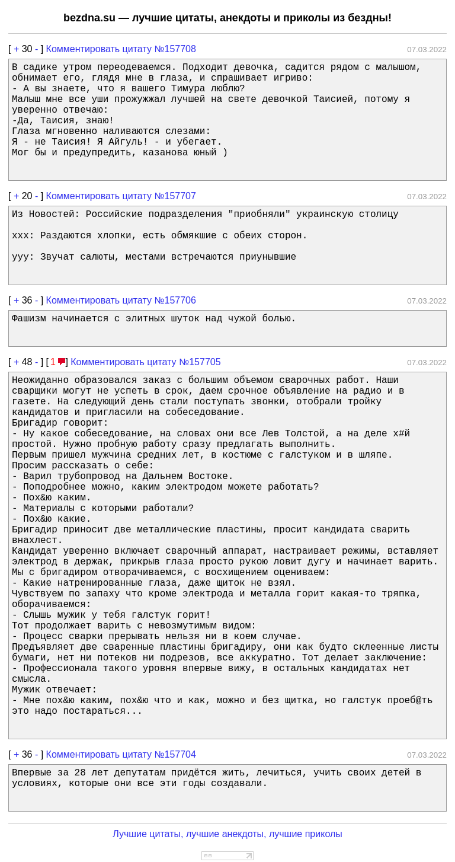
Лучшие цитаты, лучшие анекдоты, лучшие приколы (227, 834)
